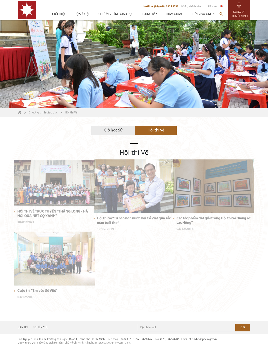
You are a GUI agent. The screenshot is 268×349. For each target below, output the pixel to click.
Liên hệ (212, 6)
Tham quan (173, 14)
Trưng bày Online (203, 14)
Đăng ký (242, 327)
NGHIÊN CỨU (40, 327)
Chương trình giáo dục (116, 14)
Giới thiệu (59, 14)
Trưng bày (149, 14)
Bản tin (23, 327)
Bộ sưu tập (82, 14)
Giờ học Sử (113, 140)
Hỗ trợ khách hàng (191, 6)
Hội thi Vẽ (156, 140)
